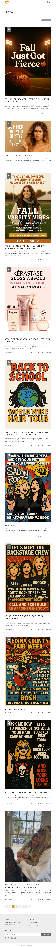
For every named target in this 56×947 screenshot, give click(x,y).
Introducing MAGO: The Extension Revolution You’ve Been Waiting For (23, 886)
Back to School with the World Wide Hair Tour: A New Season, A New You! (26, 433)
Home (45, 20)
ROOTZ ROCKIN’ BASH (15, 709)
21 (26, 906)
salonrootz (9, 114)
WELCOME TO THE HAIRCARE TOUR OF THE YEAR (27, 792)
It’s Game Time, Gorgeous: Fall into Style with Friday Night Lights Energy (25, 247)
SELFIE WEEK (10, 525)
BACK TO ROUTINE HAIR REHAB (19, 155)
